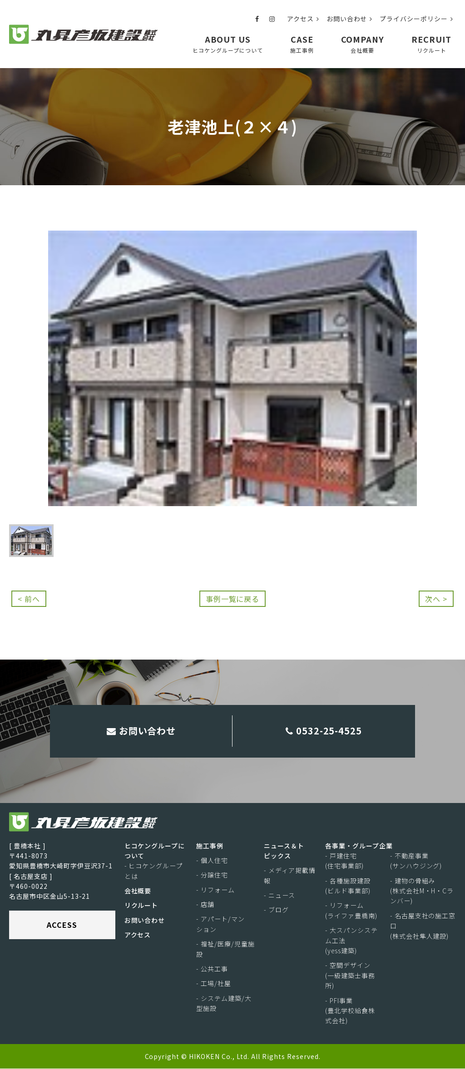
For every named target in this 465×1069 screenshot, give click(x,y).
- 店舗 (205, 904)
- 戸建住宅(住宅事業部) (344, 861)
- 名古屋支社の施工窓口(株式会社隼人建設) (423, 926)
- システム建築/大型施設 (224, 1003)
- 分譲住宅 (212, 875)
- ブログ (276, 910)
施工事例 (209, 846)
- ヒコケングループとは (153, 871)
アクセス (303, 18)
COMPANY (363, 43)
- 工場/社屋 (213, 983)
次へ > (436, 598)
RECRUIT (431, 43)
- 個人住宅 (212, 860)
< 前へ (29, 598)
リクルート (141, 906)
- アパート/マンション (220, 924)
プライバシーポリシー (416, 18)
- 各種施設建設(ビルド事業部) (348, 886)
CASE (302, 43)
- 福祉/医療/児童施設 (225, 949)
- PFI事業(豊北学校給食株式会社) (350, 1011)
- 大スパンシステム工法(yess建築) (351, 941)
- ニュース (279, 895)
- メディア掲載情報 (290, 875)
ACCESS (62, 925)
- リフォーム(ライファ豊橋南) (351, 911)
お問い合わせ (349, 18)
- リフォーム (215, 890)
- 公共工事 (212, 969)
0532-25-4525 (324, 731)
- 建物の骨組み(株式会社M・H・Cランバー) (422, 891)
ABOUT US (228, 43)
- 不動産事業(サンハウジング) (416, 861)
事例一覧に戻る (233, 598)
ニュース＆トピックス (284, 851)
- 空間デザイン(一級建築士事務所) (350, 975)
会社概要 (138, 891)
